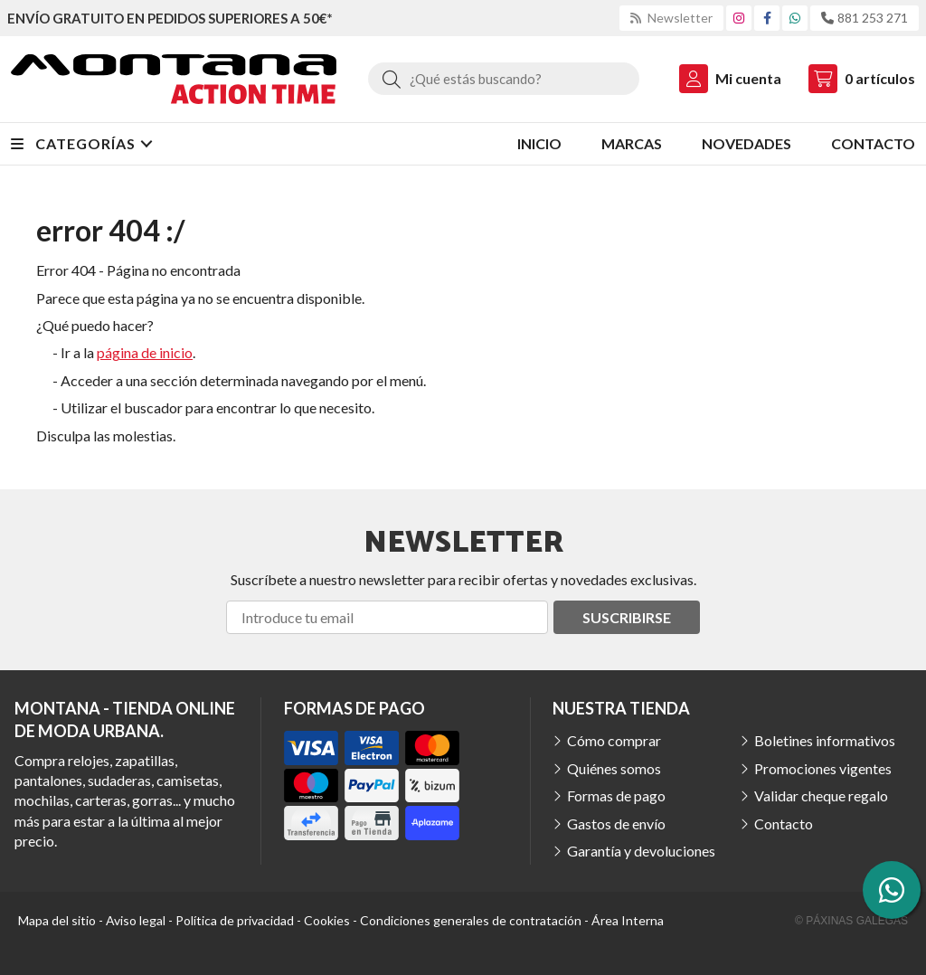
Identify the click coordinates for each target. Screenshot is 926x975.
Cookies (327, 920)
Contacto (783, 823)
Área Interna (627, 920)
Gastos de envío (616, 823)
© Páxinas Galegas (851, 920)
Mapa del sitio (57, 920)
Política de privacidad (234, 920)
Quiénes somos (614, 768)
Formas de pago (616, 795)
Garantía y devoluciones (641, 850)
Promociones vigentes (823, 768)
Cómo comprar (614, 740)
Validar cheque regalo (821, 795)
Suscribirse (626, 617)
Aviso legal (135, 920)
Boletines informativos (824, 740)
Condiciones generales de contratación (470, 920)
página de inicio (145, 352)
